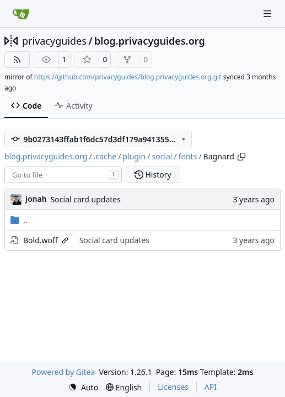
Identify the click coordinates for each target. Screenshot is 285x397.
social (162, 156)
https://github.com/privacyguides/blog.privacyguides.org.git (128, 77)
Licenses (173, 387)
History (153, 174)
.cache (105, 156)
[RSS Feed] (17, 59)
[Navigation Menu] (268, 13)
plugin (134, 156)
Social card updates (86, 199)
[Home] (21, 14)
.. (19, 219)
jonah (36, 199)
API (211, 387)
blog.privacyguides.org (149, 40)
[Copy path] (241, 156)
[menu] (83, 387)
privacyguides (54, 40)
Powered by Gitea (63, 372)
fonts (188, 156)
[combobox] (63, 175)
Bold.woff (40, 240)
